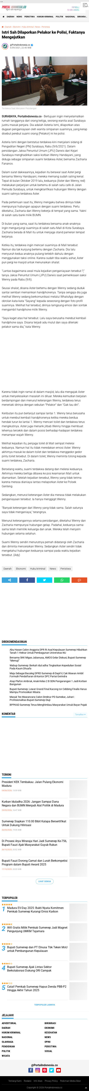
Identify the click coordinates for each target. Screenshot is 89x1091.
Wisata (6, 1055)
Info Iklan (38, 1081)
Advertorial (9, 1023)
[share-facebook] (27, 580)
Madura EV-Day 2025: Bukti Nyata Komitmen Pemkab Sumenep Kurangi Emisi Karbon (35, 909)
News (19, 17)
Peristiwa (29, 17)
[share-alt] (9, 580)
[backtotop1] (86, 1087)
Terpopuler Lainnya (44, 1005)
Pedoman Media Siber (70, 1081)
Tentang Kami (15, 1081)
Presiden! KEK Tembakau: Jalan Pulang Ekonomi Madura (32, 783)
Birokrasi (82, 17)
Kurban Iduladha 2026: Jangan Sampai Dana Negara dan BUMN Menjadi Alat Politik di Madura (33, 803)
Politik (59, 17)
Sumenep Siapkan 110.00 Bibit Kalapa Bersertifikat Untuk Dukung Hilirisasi (34, 823)
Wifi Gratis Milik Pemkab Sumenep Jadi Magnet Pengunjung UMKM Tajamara (37, 929)
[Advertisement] (44, 359)
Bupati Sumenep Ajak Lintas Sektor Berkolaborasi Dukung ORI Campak (29, 968)
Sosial (48, 1051)
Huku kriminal (28, 27)
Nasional (70, 17)
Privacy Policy (51, 1081)
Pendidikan (8, 1046)
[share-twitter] (44, 580)
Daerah (10, 17)
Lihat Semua (44, 881)
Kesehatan (51, 1032)
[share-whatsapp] (62, 580)
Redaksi (27, 1081)
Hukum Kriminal (45, 17)
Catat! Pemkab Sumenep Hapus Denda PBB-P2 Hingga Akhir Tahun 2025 (36, 988)
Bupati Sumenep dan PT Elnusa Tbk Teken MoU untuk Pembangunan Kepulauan (37, 949)
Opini (47, 1041)
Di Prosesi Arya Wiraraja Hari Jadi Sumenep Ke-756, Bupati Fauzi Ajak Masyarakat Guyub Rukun (34, 842)
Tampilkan (80, 714)
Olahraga (7, 1041)
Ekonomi (16, 27)
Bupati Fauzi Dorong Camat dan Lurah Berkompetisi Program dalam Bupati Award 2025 (34, 862)
